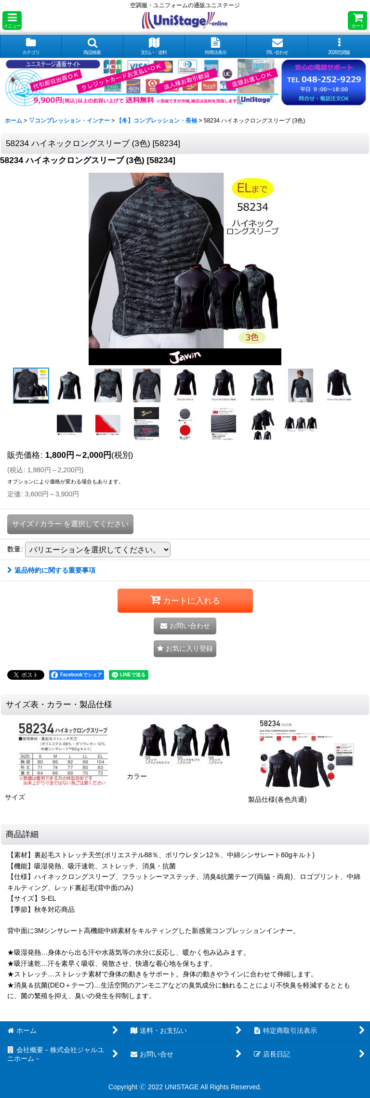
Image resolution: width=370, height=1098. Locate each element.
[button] (12, 20)
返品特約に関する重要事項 (51, 570)
